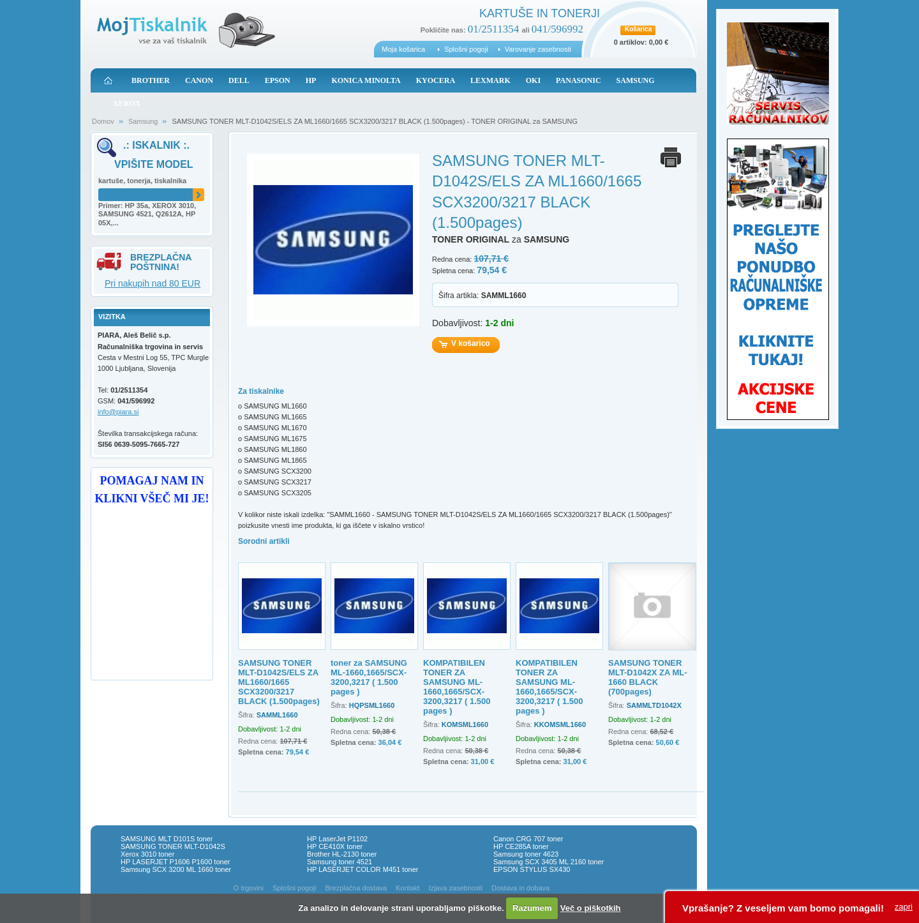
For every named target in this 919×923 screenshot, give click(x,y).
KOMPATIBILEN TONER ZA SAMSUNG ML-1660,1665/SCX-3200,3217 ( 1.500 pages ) (457, 687)
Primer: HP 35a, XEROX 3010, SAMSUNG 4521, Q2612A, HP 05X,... (147, 214)
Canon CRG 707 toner (528, 839)
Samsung (143, 121)
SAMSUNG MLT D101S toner (167, 839)
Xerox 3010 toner (147, 854)
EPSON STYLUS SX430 (531, 869)
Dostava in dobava (520, 888)
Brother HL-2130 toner (342, 854)
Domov (103, 121)
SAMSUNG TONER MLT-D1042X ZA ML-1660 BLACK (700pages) (647, 677)
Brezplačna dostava (356, 888)
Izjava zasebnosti (455, 888)
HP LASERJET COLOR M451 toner (362, 869)
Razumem (531, 908)
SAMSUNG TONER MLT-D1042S (173, 846)
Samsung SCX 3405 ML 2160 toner (548, 862)
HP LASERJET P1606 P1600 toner (175, 862)
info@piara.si (118, 412)
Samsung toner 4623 (525, 854)
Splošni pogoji (466, 49)
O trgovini (249, 888)
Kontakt (407, 888)
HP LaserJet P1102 (337, 839)
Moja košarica (403, 49)
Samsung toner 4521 (339, 862)
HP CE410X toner (334, 846)
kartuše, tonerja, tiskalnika (142, 180)
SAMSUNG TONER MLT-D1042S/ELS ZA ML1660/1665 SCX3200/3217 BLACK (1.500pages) (279, 682)
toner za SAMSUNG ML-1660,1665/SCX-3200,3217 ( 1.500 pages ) (369, 677)
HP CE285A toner (521, 846)
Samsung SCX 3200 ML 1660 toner (176, 869)
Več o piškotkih (590, 908)
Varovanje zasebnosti (538, 49)
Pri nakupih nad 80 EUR (152, 283)
